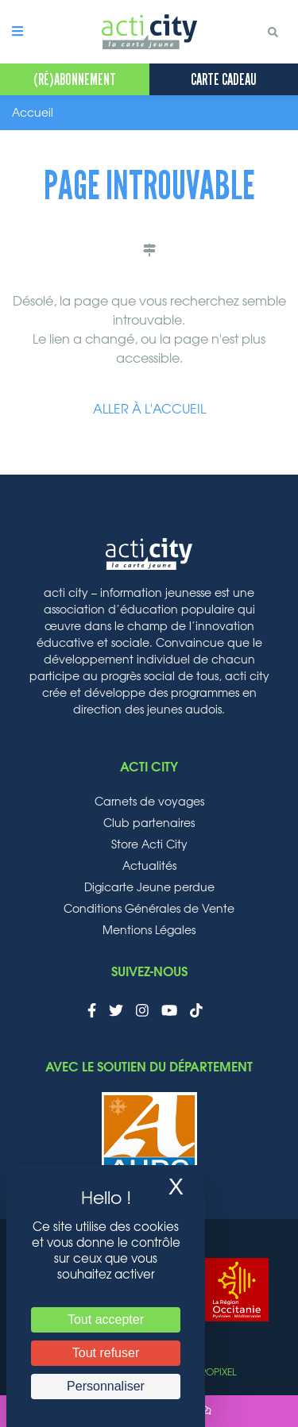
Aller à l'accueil (149, 409)
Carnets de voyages (149, 802)
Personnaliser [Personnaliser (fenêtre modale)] (106, 1386)
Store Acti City (149, 845)
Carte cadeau (224, 79)
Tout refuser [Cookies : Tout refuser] (105, 1353)
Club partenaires (149, 823)
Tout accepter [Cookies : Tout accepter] (106, 1319)
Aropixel (215, 1372)
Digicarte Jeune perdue (149, 888)
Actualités (149, 866)
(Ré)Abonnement (74, 79)
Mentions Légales (149, 931)
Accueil (32, 113)
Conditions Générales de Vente (149, 909)
